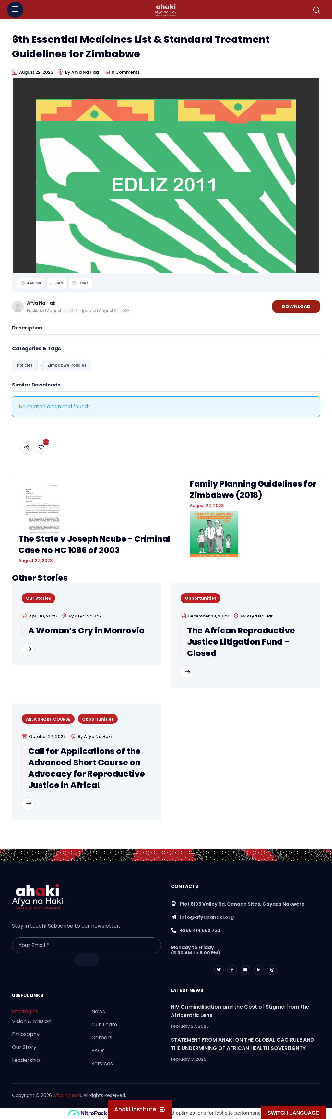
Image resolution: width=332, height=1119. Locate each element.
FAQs (98, 1050)
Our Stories (38, 598)
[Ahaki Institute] (140, 1109)
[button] (316, 10)
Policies (25, 365)
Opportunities (200, 598)
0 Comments (126, 72)
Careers (101, 1037)
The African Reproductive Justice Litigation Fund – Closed (241, 642)
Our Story (24, 1047)
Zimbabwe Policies (66, 365)
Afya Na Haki (85, 72)
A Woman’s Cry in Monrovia (86, 630)
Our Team (104, 1024)
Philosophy (26, 1034)
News (98, 1011)
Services (102, 1063)
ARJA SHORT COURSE (48, 719)
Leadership (26, 1060)
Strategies (25, 1011)
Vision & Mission (31, 1021)
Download (296, 306)
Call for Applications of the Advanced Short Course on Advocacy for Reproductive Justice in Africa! (86, 768)
